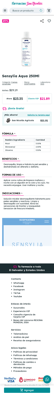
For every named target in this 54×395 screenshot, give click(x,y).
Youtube (17, 296)
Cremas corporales (9, 83)
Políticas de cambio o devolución (24, 363)
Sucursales (19, 307)
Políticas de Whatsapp (25, 355)
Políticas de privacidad (25, 352)
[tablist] (27, 171)
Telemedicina (20, 334)
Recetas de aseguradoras (27, 340)
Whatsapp (18, 283)
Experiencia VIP (21, 311)
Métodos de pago (22, 367)
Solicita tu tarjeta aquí (39, 115)
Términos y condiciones (25, 358)
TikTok (16, 293)
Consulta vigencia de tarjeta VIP (24, 315)
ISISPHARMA (29, 84)
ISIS (42, 84)
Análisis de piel (21, 337)
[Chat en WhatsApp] (47, 379)
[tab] (9, 134)
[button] (5, 10)
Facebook (18, 286)
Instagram (19, 289)
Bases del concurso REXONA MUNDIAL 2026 (28, 321)
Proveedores (19, 371)
